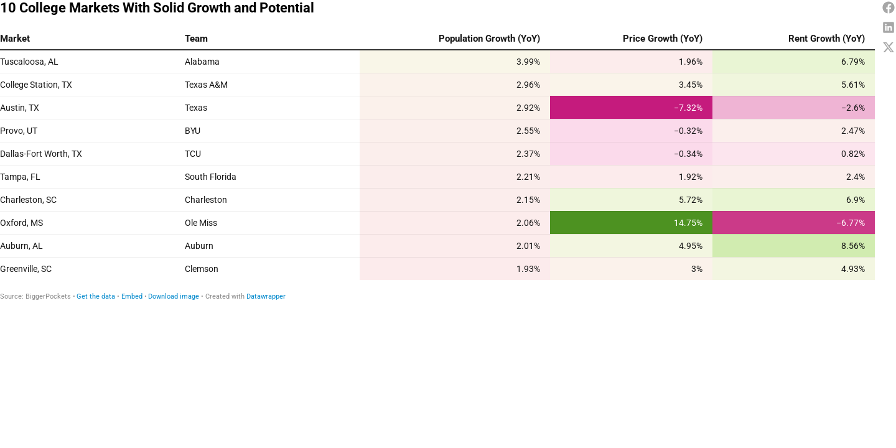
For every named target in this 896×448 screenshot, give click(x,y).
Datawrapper (266, 296)
